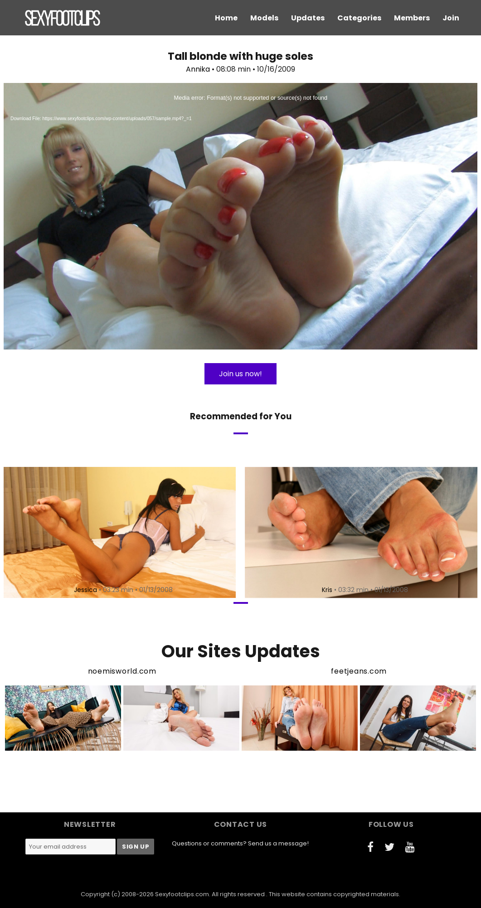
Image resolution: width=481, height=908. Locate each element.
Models (264, 18)
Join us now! (240, 374)
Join (450, 18)
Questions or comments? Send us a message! (240, 843)
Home (226, 18)
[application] (240, 216)
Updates (308, 18)
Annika (198, 69)
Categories (359, 18)
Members (412, 18)
